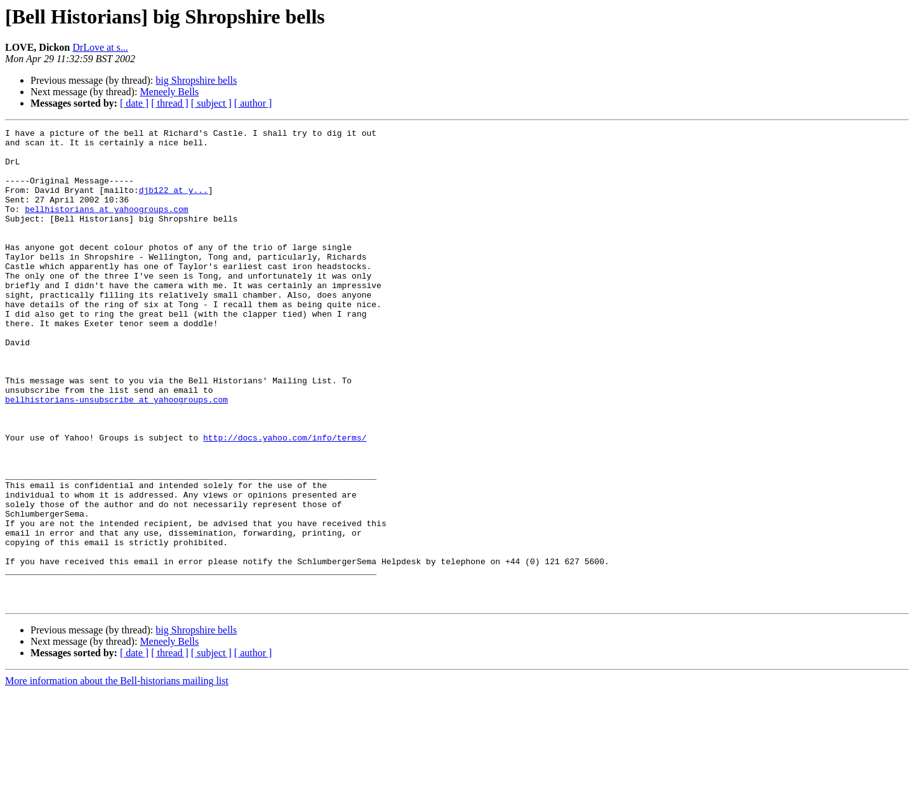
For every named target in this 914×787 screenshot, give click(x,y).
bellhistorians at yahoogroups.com (106, 226)
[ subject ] (211, 103)
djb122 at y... (173, 203)
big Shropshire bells (196, 80)
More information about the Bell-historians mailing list (116, 775)
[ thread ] (170, 103)
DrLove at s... (100, 47)
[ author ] (253, 103)
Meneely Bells (169, 91)
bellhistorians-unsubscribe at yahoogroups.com (116, 454)
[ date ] (134, 103)
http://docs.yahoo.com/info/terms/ (284, 500)
